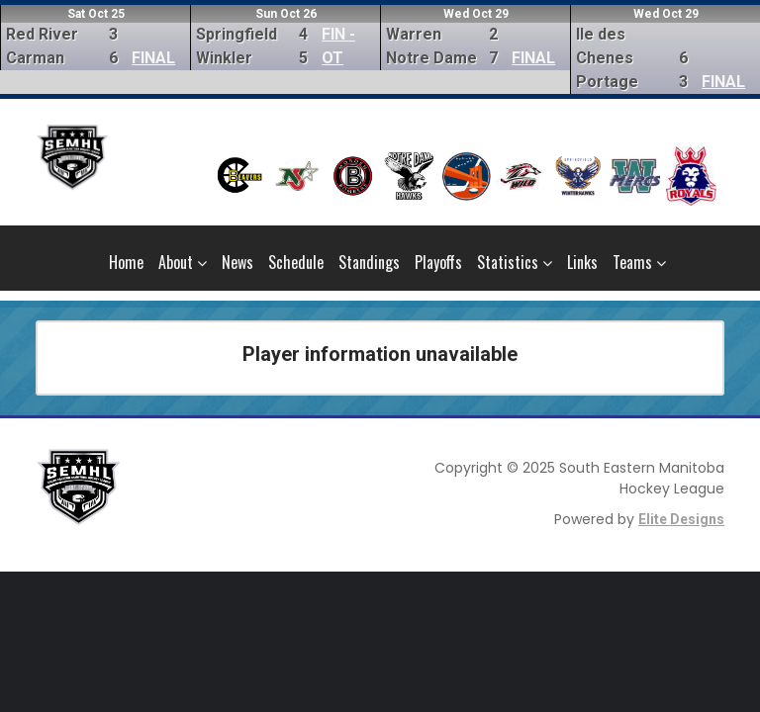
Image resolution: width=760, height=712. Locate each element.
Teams (639, 262)
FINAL (153, 57)
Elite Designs (681, 519)
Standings (369, 262)
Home (126, 262)
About (182, 262)
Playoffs (438, 262)
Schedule (296, 262)
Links (582, 262)
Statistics (514, 262)
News (237, 262)
